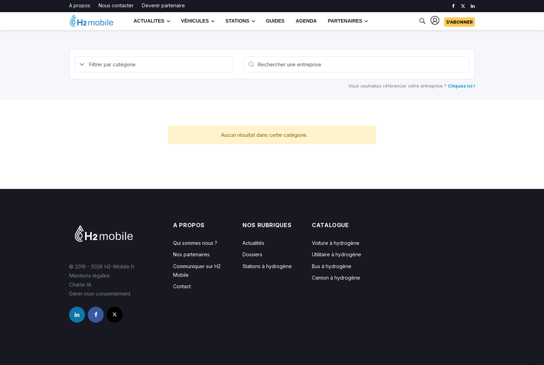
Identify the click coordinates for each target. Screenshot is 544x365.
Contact (182, 286)
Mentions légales (89, 275)
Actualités (253, 243)
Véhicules (195, 21)
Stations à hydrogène (267, 266)
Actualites (149, 21)
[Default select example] (154, 64)
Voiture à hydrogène (335, 243)
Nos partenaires (191, 254)
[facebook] (453, 6)
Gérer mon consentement (99, 293)
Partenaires (345, 21)
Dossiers (252, 254)
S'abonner (459, 22)
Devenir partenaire (163, 5)
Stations (237, 21)
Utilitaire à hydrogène (336, 254)
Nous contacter (116, 5)
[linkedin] (472, 6)
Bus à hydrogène (331, 266)
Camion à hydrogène (336, 278)
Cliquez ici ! (461, 86)
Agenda (306, 21)
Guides (275, 21)
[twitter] (463, 6)
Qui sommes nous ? (195, 243)
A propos (79, 5)
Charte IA (80, 284)
